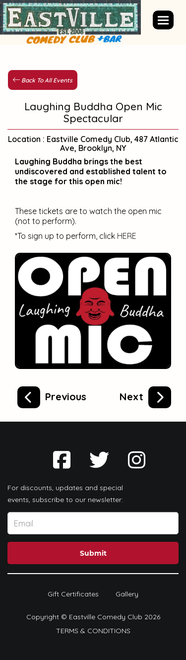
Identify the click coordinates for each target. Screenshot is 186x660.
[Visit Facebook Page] (61, 459)
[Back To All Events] (42, 79)
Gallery (127, 593)
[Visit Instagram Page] (136, 459)
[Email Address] (93, 523)
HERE (126, 236)
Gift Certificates (73, 593)
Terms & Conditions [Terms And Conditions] (93, 630)
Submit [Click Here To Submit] (93, 553)
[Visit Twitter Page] (99, 459)
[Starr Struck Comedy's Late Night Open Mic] (51, 395)
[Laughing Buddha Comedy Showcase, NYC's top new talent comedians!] (145, 395)
